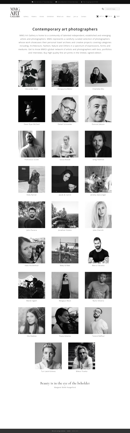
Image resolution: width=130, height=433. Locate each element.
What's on (60, 16)
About (68, 16)
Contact (83, 16)
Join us (76, 16)
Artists (42, 16)
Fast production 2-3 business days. (67, 2)
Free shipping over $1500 (90, 2)
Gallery (26, 16)
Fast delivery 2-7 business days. (43, 2)
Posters (34, 16)
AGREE (68, 431)
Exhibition (50, 16)
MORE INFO (75, 431)
